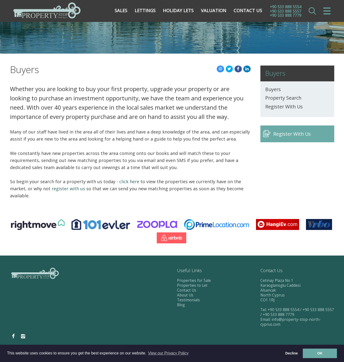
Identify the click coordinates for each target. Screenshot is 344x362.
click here (129, 181)
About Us (185, 295)
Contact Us (248, 11)
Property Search (283, 98)
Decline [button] (291, 353)
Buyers (273, 89)
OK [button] (320, 353)
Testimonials (188, 300)
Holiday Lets (178, 11)
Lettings (145, 11)
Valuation (213, 11)
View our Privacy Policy (168, 353)
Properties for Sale (194, 280)
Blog (181, 304)
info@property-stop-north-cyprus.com (290, 322)
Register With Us (284, 107)
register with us (68, 188)
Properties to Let (192, 285)
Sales (121, 11)
